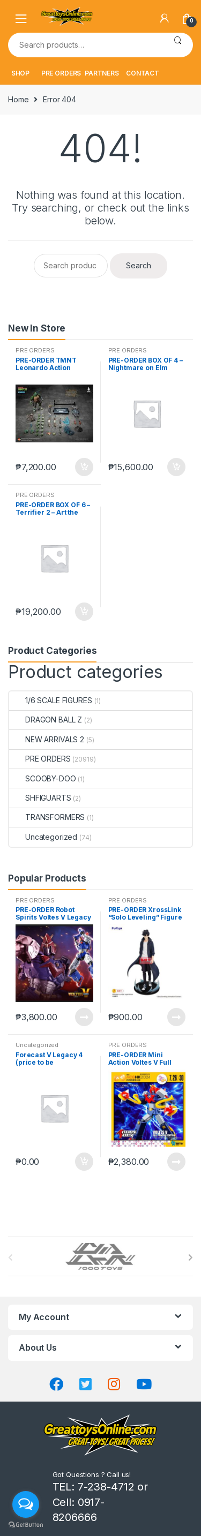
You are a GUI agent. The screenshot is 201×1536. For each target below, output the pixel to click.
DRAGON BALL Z (45, 719)
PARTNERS (102, 73)
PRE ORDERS (61, 73)
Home (18, 99)
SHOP (20, 73)
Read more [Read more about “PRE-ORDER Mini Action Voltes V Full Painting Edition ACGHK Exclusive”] (175, 1162)
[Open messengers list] (25, 1504)
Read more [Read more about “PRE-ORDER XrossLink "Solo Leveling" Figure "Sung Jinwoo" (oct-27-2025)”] (175, 1017)
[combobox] (85, 45)
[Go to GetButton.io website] (26, 1525)
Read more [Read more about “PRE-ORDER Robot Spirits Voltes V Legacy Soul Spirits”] (83, 1017)
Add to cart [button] (83, 467)
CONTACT (142, 73)
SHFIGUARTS (40, 797)
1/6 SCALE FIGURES (50, 700)
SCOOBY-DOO (42, 778)
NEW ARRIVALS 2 (46, 739)
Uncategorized (43, 836)
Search (177, 45)
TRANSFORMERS (47, 817)
